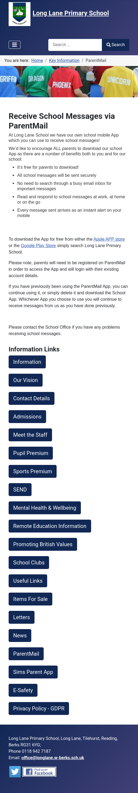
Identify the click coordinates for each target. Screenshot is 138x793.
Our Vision (25, 380)
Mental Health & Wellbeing (44, 508)
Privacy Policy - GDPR (38, 708)
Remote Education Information (50, 526)
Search (115, 44)
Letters (21, 617)
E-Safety (23, 690)
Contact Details (31, 398)
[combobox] (75, 45)
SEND (20, 489)
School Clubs (28, 562)
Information (27, 362)
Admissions (27, 416)
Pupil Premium (30, 453)
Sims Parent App (33, 672)
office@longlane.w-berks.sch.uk (52, 757)
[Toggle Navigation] (14, 45)
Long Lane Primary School (71, 13)
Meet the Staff (30, 435)
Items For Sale (30, 599)
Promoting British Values (43, 544)
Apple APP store (109, 239)
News (20, 635)
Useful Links (28, 581)
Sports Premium (32, 471)
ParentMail (26, 654)
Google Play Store (38, 245)
